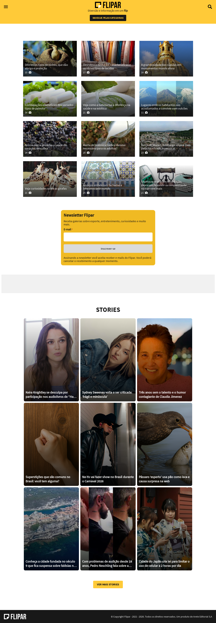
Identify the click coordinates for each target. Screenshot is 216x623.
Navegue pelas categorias (108, 17)
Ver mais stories (108, 584)
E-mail (68, 229)
